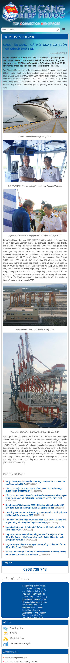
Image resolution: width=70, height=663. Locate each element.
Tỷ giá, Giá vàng (13, 638)
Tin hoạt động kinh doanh (16, 657)
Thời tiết (10, 633)
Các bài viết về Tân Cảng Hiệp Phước (21, 661)
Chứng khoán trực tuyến (16, 643)
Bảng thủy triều (13, 628)
